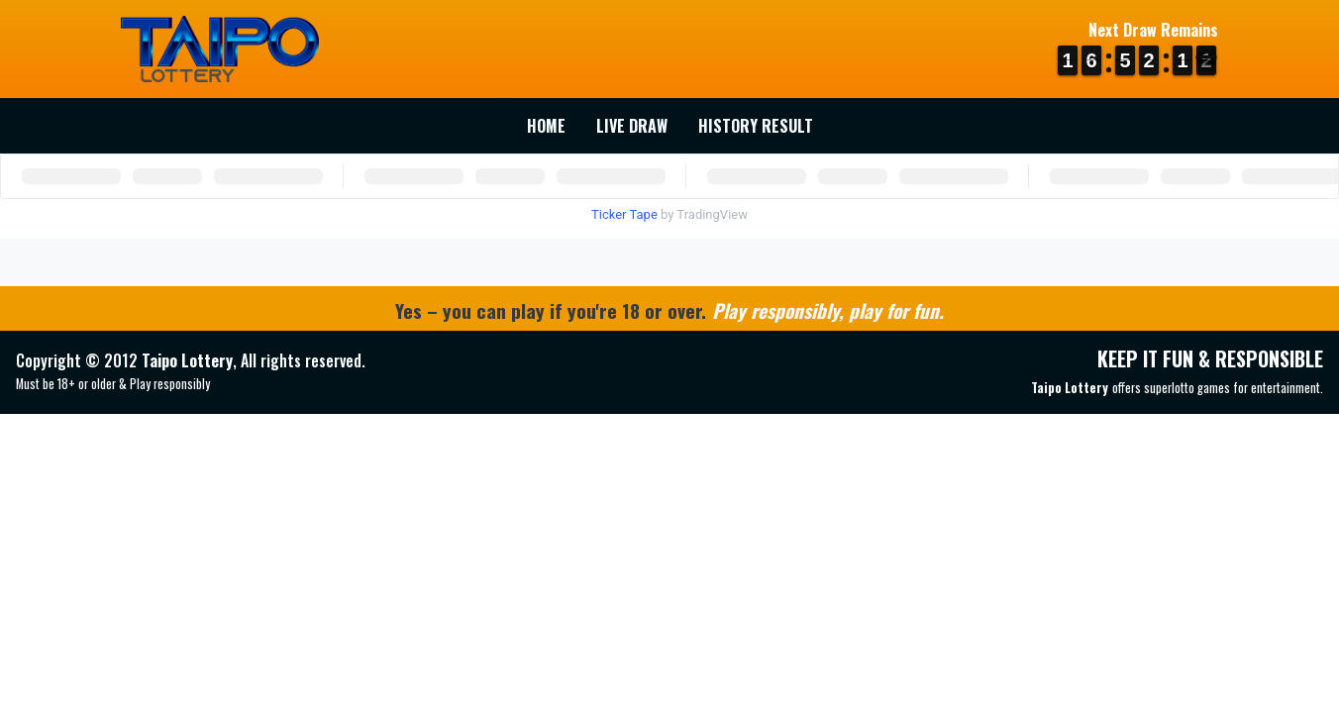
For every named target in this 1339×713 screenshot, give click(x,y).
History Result (755, 126)
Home (546, 126)
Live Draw (632, 126)
